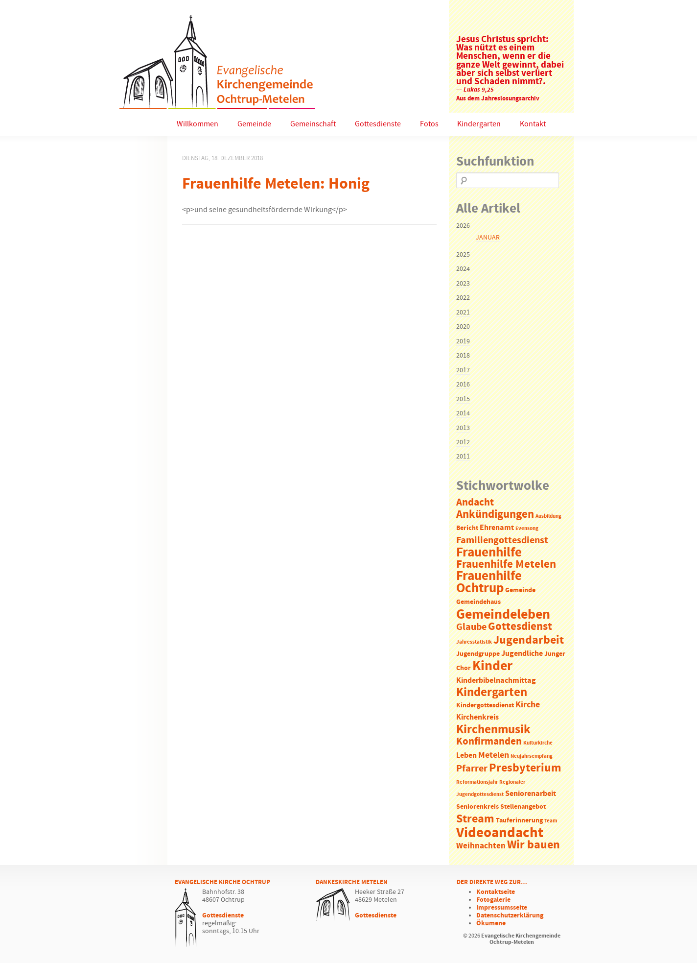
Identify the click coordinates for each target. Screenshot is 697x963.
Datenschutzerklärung (509, 915)
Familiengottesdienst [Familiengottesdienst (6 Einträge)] (502, 540)
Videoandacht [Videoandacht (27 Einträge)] (499, 833)
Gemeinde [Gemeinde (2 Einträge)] (520, 590)
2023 (463, 284)
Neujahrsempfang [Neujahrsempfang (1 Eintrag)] (532, 756)
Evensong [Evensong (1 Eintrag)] (526, 528)
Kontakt (533, 124)
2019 (463, 341)
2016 (463, 384)
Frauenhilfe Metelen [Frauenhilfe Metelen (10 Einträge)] (506, 564)
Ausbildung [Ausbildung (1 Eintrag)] (548, 516)
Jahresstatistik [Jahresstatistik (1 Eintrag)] (474, 642)
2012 (463, 442)
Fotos (429, 124)
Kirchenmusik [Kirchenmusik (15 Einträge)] (493, 730)
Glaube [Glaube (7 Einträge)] (471, 627)
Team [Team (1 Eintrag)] (550, 821)
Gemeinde (254, 124)
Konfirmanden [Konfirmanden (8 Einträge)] (489, 741)
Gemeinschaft (313, 124)
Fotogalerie (493, 900)
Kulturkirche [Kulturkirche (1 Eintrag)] (538, 743)
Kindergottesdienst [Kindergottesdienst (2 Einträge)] (485, 705)
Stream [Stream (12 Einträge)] (475, 819)
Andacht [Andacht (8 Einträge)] (475, 502)
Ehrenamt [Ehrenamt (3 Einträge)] (497, 528)
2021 (463, 312)
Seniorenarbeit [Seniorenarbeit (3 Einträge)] (530, 794)
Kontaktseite (495, 892)
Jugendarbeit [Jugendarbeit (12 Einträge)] (528, 640)
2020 (463, 327)
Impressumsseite (501, 908)
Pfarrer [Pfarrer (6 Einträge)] (472, 769)
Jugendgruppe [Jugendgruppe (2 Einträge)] (478, 654)
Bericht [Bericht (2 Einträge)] (467, 528)
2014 (463, 413)
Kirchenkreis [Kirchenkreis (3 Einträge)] (477, 717)
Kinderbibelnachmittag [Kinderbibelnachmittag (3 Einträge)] (496, 680)
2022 (463, 298)
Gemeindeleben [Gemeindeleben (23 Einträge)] (503, 615)
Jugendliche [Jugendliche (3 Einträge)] (522, 654)
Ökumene (491, 923)
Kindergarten (479, 124)
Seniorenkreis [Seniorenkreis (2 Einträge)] (477, 807)
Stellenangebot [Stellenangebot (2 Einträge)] (523, 807)
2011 (463, 456)
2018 (463, 356)
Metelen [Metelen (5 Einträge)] (493, 755)
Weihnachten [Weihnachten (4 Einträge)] (481, 846)
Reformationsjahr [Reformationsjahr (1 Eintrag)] (477, 782)
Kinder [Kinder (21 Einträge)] (492, 666)
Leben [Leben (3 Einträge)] (466, 755)
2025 (463, 255)
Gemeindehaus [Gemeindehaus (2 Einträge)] (478, 602)
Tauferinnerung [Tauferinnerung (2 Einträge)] (519, 820)
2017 (463, 370)
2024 (463, 269)
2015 (463, 399)
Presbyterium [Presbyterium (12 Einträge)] (525, 768)
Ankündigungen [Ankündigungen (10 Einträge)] (495, 514)
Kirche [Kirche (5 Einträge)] (527, 705)
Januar (488, 237)
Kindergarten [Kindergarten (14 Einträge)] (491, 692)
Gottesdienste (378, 124)
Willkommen (197, 124)
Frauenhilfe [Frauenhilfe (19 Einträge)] (489, 552)
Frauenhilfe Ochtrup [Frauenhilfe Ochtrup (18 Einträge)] (489, 582)
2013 (463, 428)
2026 (463, 226)
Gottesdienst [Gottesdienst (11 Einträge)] (520, 626)
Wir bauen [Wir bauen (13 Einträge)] (533, 845)
